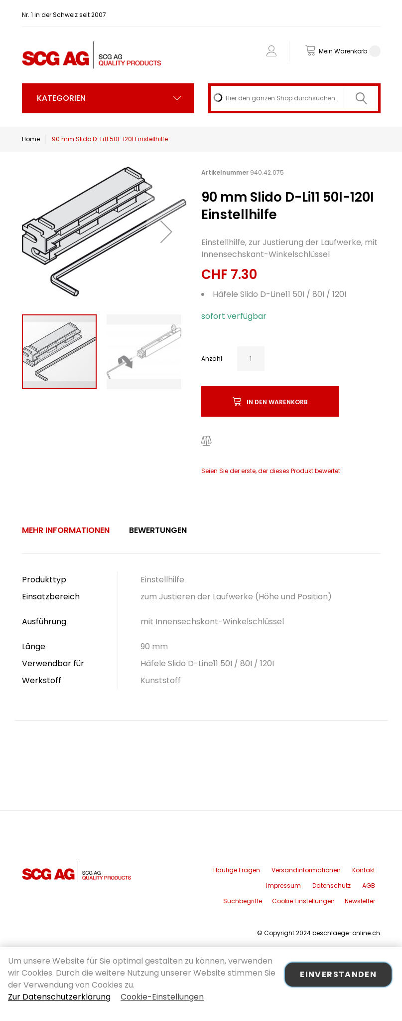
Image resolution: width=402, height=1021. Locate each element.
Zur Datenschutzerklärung (59, 997)
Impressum (283, 885)
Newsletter (360, 901)
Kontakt (363, 870)
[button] (166, 231)
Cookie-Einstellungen (162, 997)
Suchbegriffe (242, 901)
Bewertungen (158, 530)
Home (31, 139)
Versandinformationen (306, 870)
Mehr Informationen (66, 530)
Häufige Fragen (236, 870)
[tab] (66, 530)
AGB (368, 885)
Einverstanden (338, 974)
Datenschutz (331, 885)
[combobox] (294, 98)
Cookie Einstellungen (303, 901)
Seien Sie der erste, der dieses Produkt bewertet (270, 471)
